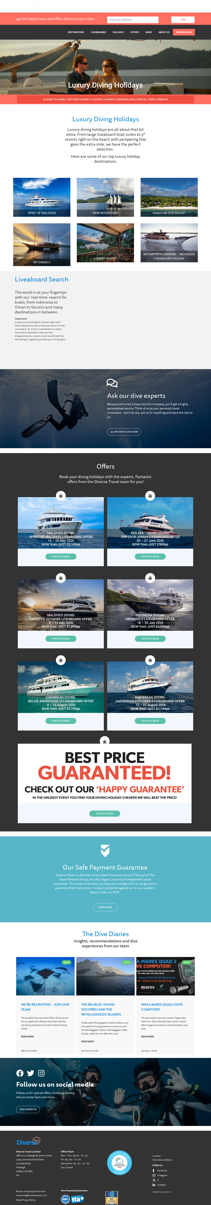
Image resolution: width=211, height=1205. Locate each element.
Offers (134, 32)
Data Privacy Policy (26, 1200)
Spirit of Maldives (42, 213)
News (149, 32)
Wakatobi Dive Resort (169, 213)
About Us (164, 32)
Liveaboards (98, 32)
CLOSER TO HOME (54, 99)
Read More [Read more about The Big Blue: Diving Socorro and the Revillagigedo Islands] (87, 1041)
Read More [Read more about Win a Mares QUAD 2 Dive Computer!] (147, 1036)
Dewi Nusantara (105, 213)
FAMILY (86, 99)
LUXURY (97, 99)
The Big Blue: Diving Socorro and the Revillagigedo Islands (101, 1009)
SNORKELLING (126, 99)
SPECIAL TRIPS (146, 99)
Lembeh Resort (105, 258)
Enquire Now (184, 32)
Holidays (118, 32)
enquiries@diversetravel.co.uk (31, 1195)
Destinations (76, 32)
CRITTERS (73, 99)
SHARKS (110, 99)
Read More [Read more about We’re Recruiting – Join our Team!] (27, 1036)
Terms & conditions (162, 1160)
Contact (156, 1156)
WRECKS (162, 99)
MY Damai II (41, 262)
